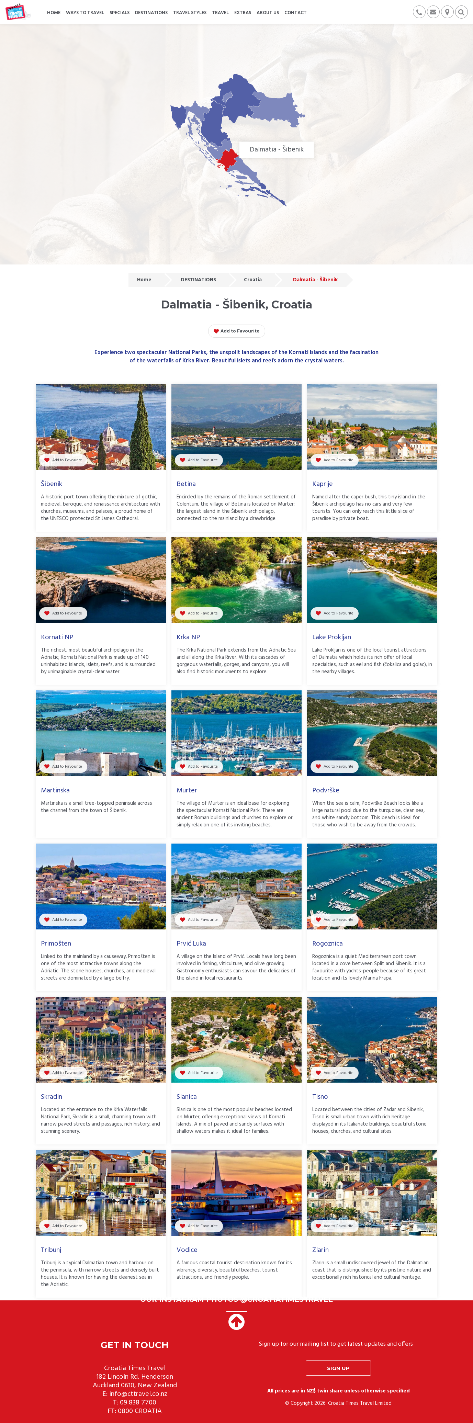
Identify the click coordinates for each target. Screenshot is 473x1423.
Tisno (320, 1097)
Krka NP (188, 637)
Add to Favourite (237, 331)
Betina (186, 484)
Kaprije (322, 484)
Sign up (338, 1368)
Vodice (187, 1250)
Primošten (56, 943)
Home (144, 280)
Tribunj (51, 1250)
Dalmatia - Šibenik (315, 280)
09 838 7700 (138, 1402)
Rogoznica (327, 943)
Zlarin (320, 1250)
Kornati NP (57, 637)
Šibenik (51, 484)
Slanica (187, 1097)
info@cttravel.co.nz (138, 1394)
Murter (187, 790)
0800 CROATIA (140, 1411)
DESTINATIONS (198, 280)
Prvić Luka (191, 943)
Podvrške (325, 790)
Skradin (51, 1097)
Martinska (55, 790)
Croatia (253, 280)
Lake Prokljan (331, 637)
